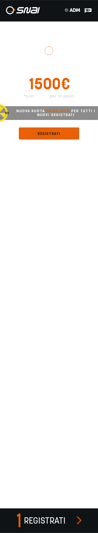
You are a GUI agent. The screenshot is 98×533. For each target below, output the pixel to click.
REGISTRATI (49, 133)
